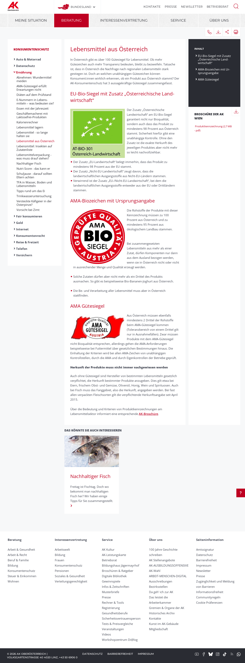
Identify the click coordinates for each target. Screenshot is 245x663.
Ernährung (24, 72)
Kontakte (152, 6)
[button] (236, 6)
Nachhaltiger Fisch (28, 163)
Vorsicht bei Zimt (27, 210)
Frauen (59, 560)
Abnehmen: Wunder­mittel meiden (33, 79)
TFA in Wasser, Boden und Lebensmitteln (34, 184)
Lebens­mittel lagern (29, 127)
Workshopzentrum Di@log (120, 640)
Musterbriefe (110, 592)
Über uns (219, 20)
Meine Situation (31, 20)
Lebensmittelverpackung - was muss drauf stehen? (33, 156)
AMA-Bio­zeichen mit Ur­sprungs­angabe (214, 71)
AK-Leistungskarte (114, 555)
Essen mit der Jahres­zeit (32, 108)
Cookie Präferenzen (209, 602)
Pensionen (62, 571)
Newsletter (192, 6)
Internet (22, 229)
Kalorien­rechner (27, 122)
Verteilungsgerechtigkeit (71, 581)
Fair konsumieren (29, 216)
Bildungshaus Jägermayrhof (120, 565)
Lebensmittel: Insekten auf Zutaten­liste (34, 147)
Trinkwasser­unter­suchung (33, 196)
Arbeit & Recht (17, 555)
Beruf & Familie (18, 560)
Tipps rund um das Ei (30, 191)
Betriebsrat (218, 6)
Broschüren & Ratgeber (117, 571)
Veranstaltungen (113, 629)
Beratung (71, 20)
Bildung (13, 565)
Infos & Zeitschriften (115, 587)
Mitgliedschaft (158, 629)
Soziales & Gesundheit (70, 576)
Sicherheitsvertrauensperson (121, 618)
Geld (19, 223)
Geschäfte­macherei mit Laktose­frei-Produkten (32, 115)
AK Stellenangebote (162, 560)
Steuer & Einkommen (22, 576)
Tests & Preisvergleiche (117, 624)
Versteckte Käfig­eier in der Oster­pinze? (34, 202)
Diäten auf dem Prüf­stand (33, 94)
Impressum (203, 565)
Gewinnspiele (111, 581)
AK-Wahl (154, 571)
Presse (171, 6)
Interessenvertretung (124, 20)
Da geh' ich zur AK (161, 592)
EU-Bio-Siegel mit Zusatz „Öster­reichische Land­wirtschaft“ (214, 59)
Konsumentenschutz (31, 49)
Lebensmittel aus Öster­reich (35, 141)
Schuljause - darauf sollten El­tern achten (34, 175)
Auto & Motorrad (28, 59)
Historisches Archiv (162, 613)
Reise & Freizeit (27, 242)
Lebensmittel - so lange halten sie (32, 134)
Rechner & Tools (113, 602)
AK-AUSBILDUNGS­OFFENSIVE (168, 565)
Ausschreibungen (160, 581)
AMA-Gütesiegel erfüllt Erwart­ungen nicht (31, 87)
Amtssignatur (205, 549)
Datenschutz (25, 66)
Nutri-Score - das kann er (33, 168)
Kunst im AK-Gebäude (163, 624)
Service (178, 20)
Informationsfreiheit (209, 592)
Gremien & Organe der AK (166, 608)
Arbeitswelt (62, 549)
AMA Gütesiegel (208, 79)
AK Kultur (108, 549)
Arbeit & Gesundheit (21, 549)
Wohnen (13, 581)
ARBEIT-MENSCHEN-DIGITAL (168, 576)
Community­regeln (208, 597)
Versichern (24, 255)
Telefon (21, 249)
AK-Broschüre (148, 414)
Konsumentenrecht (30, 236)
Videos (106, 634)
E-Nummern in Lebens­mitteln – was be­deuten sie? (35, 101)
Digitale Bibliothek (114, 576)
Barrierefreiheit (206, 560)
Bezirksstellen (158, 587)
